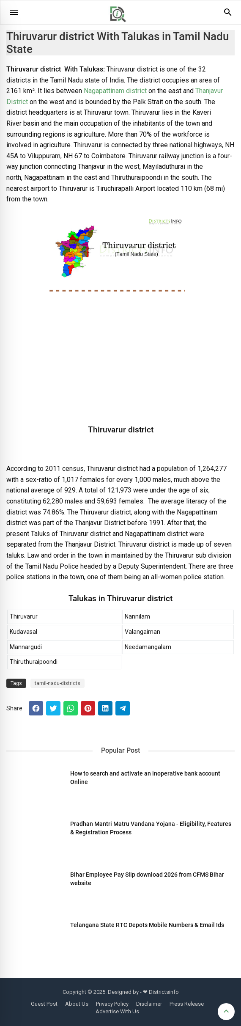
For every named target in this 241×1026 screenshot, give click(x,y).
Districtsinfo (164, 992)
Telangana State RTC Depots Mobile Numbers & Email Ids (147, 924)
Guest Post (44, 1004)
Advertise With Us (117, 1011)
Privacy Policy (112, 1004)
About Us (76, 1004)
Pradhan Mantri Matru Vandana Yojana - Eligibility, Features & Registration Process (150, 828)
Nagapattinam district (115, 91)
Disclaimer (149, 1004)
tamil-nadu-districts (57, 683)
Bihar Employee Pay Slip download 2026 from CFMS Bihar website (147, 878)
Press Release (187, 1004)
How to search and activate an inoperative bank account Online (145, 777)
